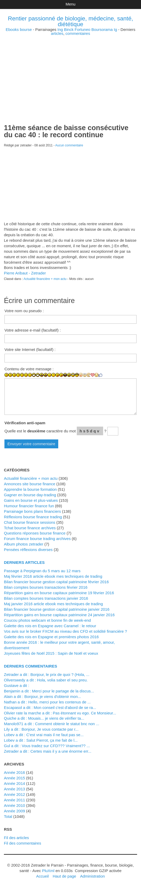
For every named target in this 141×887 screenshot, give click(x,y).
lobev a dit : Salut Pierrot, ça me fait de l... (41, 740)
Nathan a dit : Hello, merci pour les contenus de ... (47, 702)
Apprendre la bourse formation (30, 489)
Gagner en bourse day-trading (30, 495)
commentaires (78, 33)
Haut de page (64, 876)
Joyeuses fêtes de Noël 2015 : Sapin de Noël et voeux (51, 653)
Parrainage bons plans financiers (32, 511)
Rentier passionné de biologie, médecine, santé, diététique (70, 21)
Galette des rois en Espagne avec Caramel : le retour (50, 626)
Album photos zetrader (23, 544)
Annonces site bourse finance (29, 484)
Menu (70, 4)
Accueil (42, 876)
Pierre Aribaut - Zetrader (25, 273)
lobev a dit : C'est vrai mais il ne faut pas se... (44, 734)
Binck (69, 29)
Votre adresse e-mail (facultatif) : (32, 330)
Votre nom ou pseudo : (24, 310)
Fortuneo (82, 29)
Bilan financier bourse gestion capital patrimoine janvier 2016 (56, 609)
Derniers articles (24, 562)
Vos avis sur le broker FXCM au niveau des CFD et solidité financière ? (65, 631)
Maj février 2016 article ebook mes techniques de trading (53, 576)
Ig (115, 29)
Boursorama (102, 29)
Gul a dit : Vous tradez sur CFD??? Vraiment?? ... (47, 745)
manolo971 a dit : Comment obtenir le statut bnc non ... (51, 723)
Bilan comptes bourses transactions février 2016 (45, 587)
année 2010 (14, 805)
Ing (60, 29)
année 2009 (14, 811)
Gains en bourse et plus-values (31, 500)
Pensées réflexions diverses (28, 549)
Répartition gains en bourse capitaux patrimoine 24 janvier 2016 (59, 615)
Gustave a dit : (16, 685)
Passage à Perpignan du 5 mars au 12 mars (42, 571)
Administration (92, 876)
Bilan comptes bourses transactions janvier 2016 (46, 598)
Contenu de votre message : (29, 369)
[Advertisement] (70, 72)
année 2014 (14, 783)
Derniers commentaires (30, 666)
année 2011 (14, 800)
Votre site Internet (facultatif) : (30, 349)
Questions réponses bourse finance (35, 533)
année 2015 (14, 778)
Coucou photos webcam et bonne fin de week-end (47, 620)
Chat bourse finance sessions (29, 522)
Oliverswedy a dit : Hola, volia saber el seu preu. (46, 680)
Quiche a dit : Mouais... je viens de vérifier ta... (44, 718)
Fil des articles (16, 837)
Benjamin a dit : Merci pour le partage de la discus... (49, 691)
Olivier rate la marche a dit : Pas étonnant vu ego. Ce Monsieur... (60, 713)
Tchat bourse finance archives (30, 528)
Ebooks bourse (19, 29)
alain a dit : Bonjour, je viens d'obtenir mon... (42, 696)
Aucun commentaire (69, 145)
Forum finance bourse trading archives (37, 538)
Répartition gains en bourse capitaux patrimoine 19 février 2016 (59, 593)
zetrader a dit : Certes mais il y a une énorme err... (47, 751)
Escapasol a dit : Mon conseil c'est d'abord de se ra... (50, 707)
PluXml (48, 870)
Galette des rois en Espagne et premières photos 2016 (51, 637)
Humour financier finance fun (29, 506)
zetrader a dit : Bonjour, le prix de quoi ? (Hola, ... (46, 674)
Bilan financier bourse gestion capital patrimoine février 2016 (56, 582)
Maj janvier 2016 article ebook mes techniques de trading (53, 604)
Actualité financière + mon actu (45, 279)
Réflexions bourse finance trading (33, 517)
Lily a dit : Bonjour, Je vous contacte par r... (41, 729)
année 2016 (14, 772)
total (8, 816)
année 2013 (14, 789)
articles (57, 33)
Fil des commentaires (22, 843)
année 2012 (14, 794)
